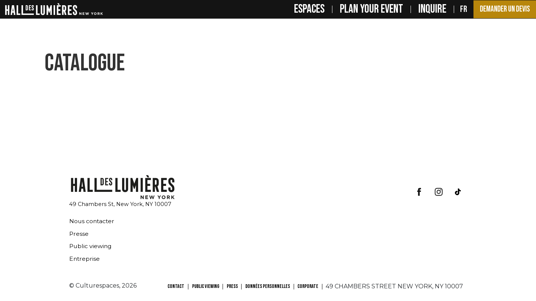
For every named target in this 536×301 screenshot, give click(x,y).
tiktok (458, 192)
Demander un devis (501, 9)
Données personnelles (267, 286)
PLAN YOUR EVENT (364, 10)
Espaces (302, 10)
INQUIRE (425, 10)
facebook (419, 192)
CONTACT (176, 286)
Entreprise (84, 258)
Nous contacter (92, 221)
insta (438, 192)
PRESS (232, 286)
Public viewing (91, 246)
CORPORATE (307, 286)
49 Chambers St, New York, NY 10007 (120, 204)
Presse (79, 233)
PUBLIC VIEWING (205, 286)
